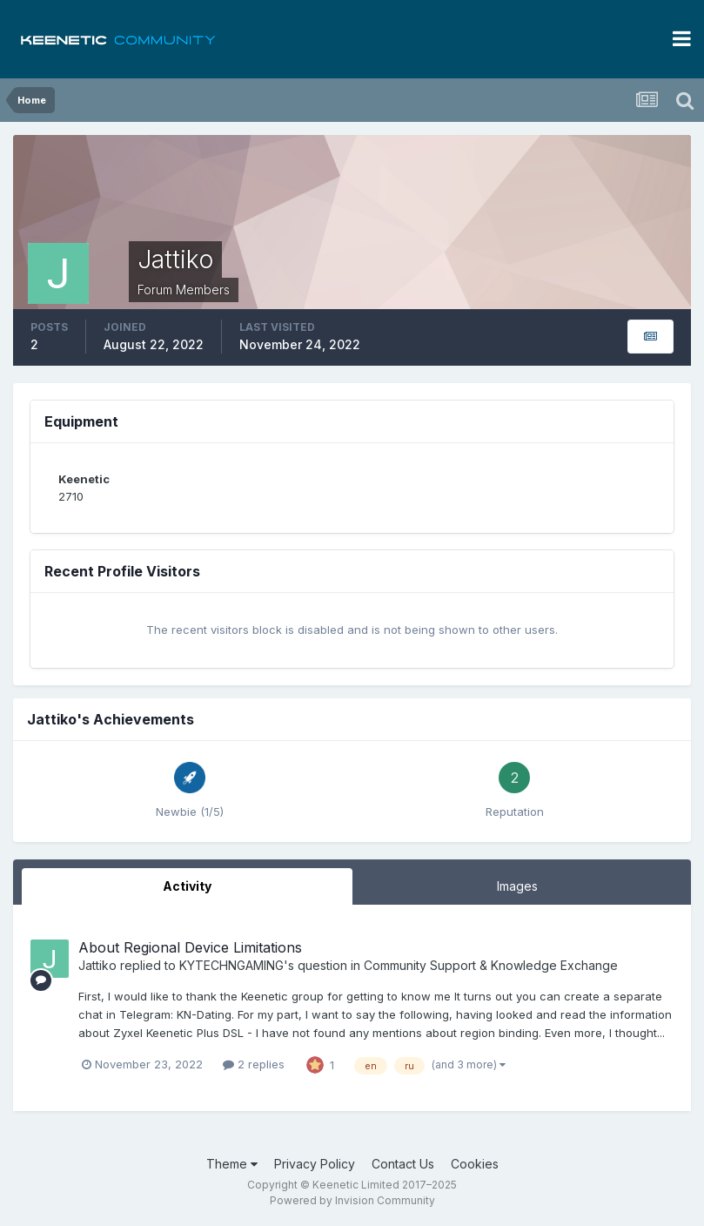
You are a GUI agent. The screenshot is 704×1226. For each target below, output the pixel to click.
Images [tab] (517, 886)
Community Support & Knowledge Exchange (491, 965)
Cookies (475, 1163)
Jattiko (97, 965)
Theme (232, 1163)
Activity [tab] (187, 886)
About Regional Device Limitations (190, 947)
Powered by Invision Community (352, 1200)
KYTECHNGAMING (231, 965)
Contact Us (403, 1163)
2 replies (254, 1064)
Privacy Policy (314, 1163)
